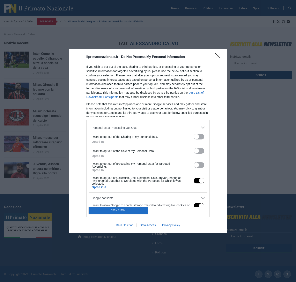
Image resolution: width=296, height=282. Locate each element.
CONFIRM (118, 210)
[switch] (199, 136)
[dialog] (148, 141)
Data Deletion (124, 225)
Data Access (148, 225)
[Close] (219, 57)
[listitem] (148, 127)
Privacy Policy (171, 225)
